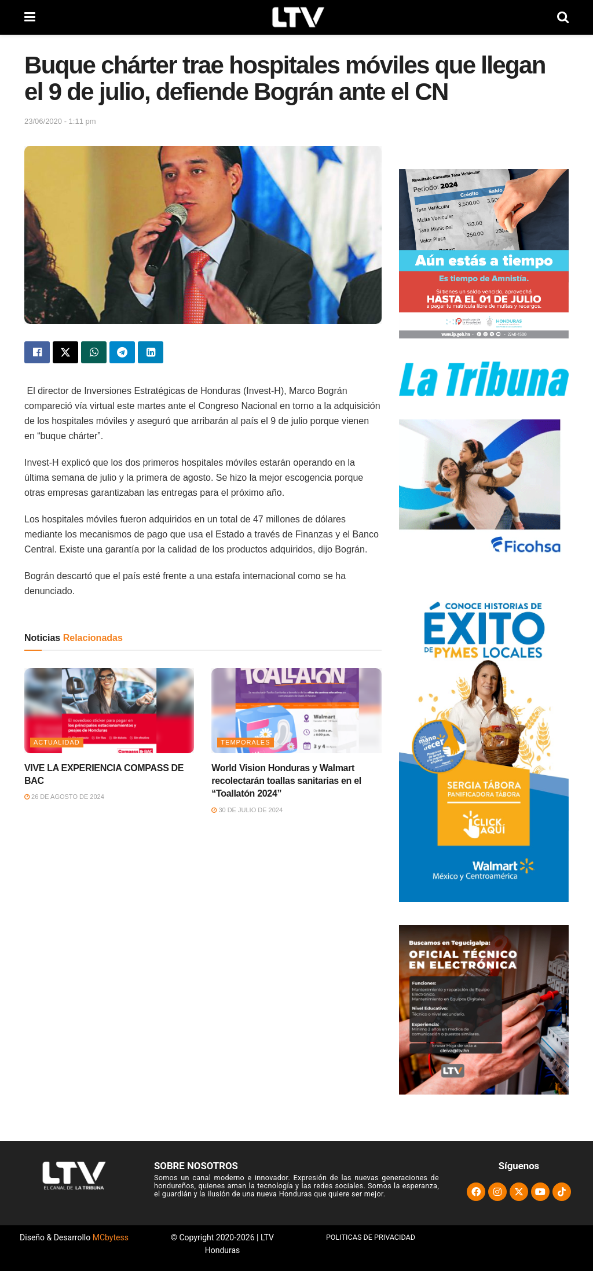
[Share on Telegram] (122, 352)
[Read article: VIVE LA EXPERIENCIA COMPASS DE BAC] (109, 710)
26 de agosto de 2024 (64, 796)
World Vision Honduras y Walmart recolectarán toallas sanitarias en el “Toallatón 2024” (286, 781)
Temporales (245, 742)
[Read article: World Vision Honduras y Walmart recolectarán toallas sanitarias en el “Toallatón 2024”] (296, 710)
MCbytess (111, 1237)
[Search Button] (563, 17)
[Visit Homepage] (296, 17)
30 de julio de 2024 (247, 809)
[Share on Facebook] (37, 352)
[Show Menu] (29, 17)
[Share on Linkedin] (150, 352)
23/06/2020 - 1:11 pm (60, 121)
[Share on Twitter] (65, 352)
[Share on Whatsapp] (94, 352)
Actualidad (57, 742)
